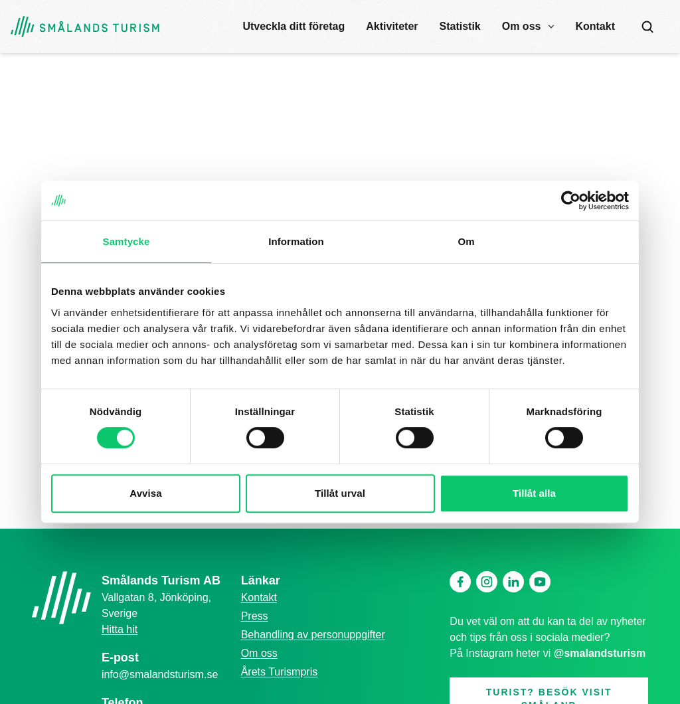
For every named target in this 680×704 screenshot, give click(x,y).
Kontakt (595, 26)
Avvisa (145, 493)
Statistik (460, 26)
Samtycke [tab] (126, 241)
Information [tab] (296, 241)
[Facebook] (460, 581)
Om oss (521, 26)
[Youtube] (540, 581)
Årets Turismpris (279, 671)
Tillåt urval (340, 493)
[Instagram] (486, 581)
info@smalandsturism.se (160, 674)
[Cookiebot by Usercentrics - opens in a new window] (571, 201)
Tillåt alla (534, 493)
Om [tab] (466, 241)
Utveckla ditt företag (293, 26)
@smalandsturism (599, 653)
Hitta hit (119, 629)
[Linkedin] (513, 581)
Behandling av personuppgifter (313, 634)
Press (254, 616)
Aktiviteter (392, 26)
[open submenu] (551, 26)
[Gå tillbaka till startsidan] (85, 27)
